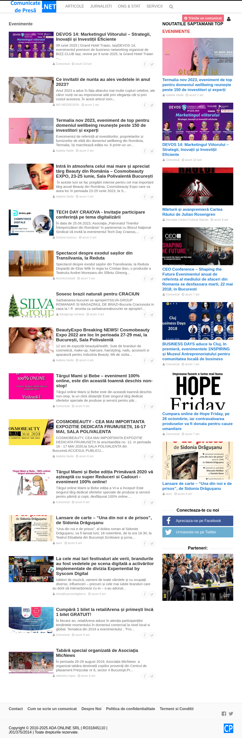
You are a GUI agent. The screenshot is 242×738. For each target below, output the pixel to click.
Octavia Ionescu (65, 237)
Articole (74, 6)
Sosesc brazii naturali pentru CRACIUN (97, 293)
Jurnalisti (101, 6)
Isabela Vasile (63, 150)
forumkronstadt (64, 278)
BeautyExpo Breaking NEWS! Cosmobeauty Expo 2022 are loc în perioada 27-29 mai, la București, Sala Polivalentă (103, 334)
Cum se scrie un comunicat (52, 709)
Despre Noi (91, 709)
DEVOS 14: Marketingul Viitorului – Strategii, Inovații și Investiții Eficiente (103, 37)
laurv (57, 543)
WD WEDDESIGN (66, 104)
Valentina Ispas (64, 675)
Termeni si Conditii (177, 709)
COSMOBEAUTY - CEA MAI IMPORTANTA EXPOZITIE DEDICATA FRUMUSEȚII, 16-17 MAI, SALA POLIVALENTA (101, 426)
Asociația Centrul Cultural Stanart (185, 219)
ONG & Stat (129, 6)
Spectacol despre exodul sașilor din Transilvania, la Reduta (94, 255)
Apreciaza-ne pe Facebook (198, 521)
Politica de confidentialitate (130, 709)
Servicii (155, 6)
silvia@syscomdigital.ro (69, 594)
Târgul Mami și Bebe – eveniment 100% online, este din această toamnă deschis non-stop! (104, 380)
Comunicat (61, 64)
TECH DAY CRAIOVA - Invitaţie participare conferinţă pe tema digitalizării (100, 215)
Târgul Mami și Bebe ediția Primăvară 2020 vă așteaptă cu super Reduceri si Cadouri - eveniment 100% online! (104, 476)
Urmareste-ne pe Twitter (196, 532)
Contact (16, 709)
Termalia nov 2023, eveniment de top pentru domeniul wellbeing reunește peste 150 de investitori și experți (102, 125)
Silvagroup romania (70, 314)
